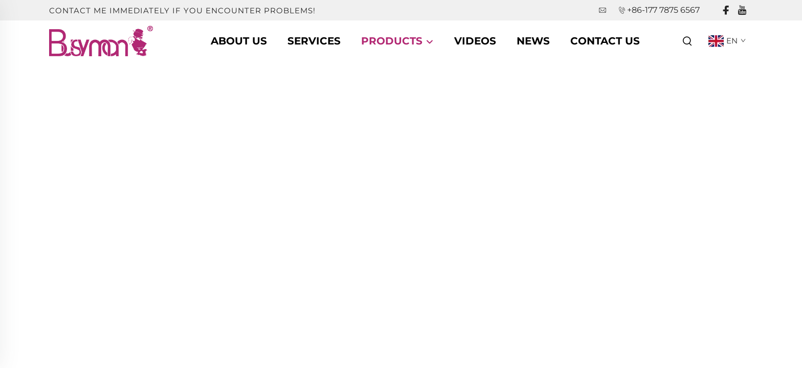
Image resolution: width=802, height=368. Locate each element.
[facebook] (725, 10)
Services (314, 41)
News (533, 41)
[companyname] (101, 40)
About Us (239, 41)
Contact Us (605, 41)
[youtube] (742, 10)
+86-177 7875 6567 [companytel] (663, 10)
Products (397, 41)
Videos (475, 41)
